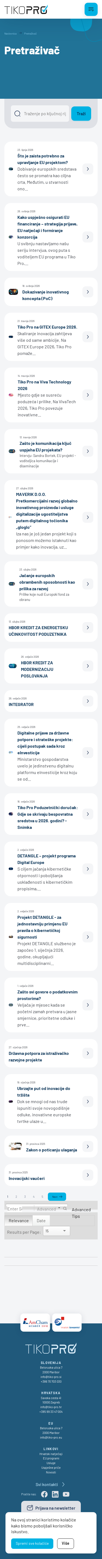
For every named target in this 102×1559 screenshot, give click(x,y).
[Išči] (40, 113)
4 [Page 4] (34, 1196)
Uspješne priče (51, 1467)
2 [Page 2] (16, 1196)
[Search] (14, 1208)
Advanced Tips (81, 1213)
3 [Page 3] (25, 1196)
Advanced (46, 1208)
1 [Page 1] (7, 1196)
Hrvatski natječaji (51, 1454)
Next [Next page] (54, 1196)
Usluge (51, 1463)
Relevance (19, 1220)
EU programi (51, 1458)
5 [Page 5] (42, 1196)
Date (41, 1220)
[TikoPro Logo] (26, 9)
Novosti (51, 1472)
